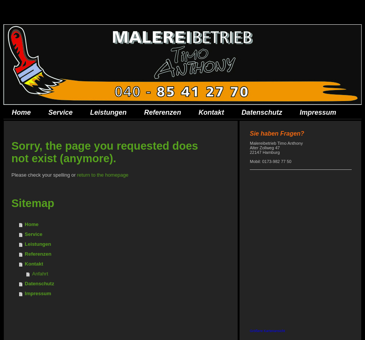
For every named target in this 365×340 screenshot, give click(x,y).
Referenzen (38, 254)
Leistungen (38, 244)
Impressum (38, 293)
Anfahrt (40, 274)
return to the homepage (103, 175)
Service (33, 234)
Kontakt (34, 264)
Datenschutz (39, 283)
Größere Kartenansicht (267, 331)
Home (31, 224)
